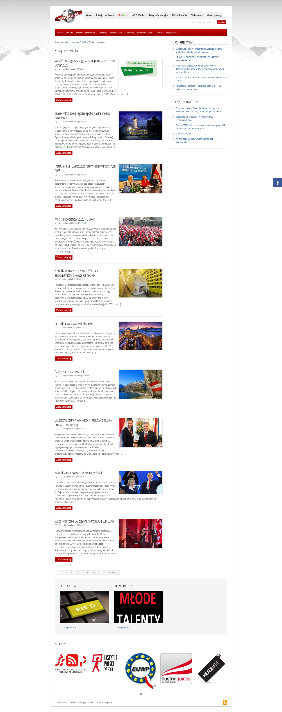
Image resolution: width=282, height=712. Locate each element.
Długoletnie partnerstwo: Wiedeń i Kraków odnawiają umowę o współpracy (83, 422)
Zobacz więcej (63, 100)
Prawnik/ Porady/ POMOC (168, 33)
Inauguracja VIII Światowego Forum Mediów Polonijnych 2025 (85, 168)
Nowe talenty (123, 585)
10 (87, 572)
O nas (89, 15)
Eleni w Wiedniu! (184, 133)
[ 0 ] (59, 69)
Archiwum (129, 33)
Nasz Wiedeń (116, 33)
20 (93, 572)
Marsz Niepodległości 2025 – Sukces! (75, 219)
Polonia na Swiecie (145, 33)
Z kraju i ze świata (105, 15)
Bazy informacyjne (158, 15)
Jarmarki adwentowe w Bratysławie (73, 323)
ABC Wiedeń (138, 15)
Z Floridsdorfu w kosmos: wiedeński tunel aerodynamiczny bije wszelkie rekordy (77, 273)
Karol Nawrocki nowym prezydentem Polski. (78, 472)
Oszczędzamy (214, 15)
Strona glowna (71, 42)
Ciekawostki (197, 15)
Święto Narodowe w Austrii (69, 371)
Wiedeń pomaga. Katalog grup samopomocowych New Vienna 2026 (85, 63)
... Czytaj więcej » (67, 627)
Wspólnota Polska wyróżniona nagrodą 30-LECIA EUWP (84, 521)
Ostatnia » (113, 572)
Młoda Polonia (179, 15)
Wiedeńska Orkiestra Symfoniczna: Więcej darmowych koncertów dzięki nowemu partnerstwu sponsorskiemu (200, 69)
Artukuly (83, 42)
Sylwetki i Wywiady (64, 33)
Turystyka (103, 33)
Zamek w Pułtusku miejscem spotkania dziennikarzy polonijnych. (82, 115)
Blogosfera (68, 585)
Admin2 (80, 69)
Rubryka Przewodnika (85, 33)
